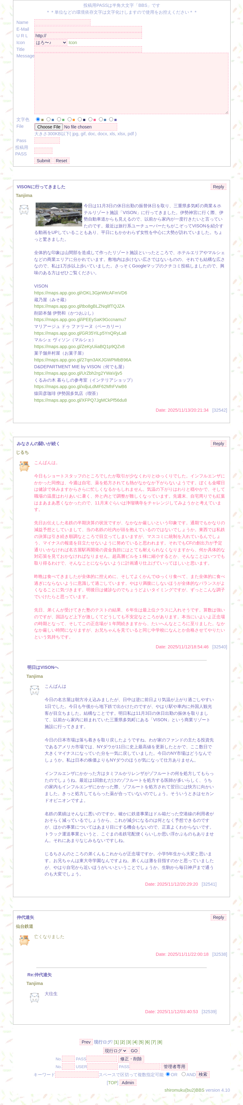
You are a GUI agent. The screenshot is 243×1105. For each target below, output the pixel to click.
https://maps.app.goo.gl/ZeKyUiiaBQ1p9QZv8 (79, 357)
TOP (112, 1093)
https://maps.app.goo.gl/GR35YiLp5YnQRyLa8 (80, 344)
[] (116, 1053)
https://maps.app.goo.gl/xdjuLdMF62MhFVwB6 (80, 397)
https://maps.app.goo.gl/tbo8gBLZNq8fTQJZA (79, 317)
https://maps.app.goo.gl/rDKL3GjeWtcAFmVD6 (80, 304)
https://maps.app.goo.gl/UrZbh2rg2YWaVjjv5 (78, 384)
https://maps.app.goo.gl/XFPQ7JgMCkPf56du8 (80, 411)
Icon (72, 42)
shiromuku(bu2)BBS (185, 1101)
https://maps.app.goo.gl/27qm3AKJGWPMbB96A (82, 371)
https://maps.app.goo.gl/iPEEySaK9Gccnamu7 (80, 330)
